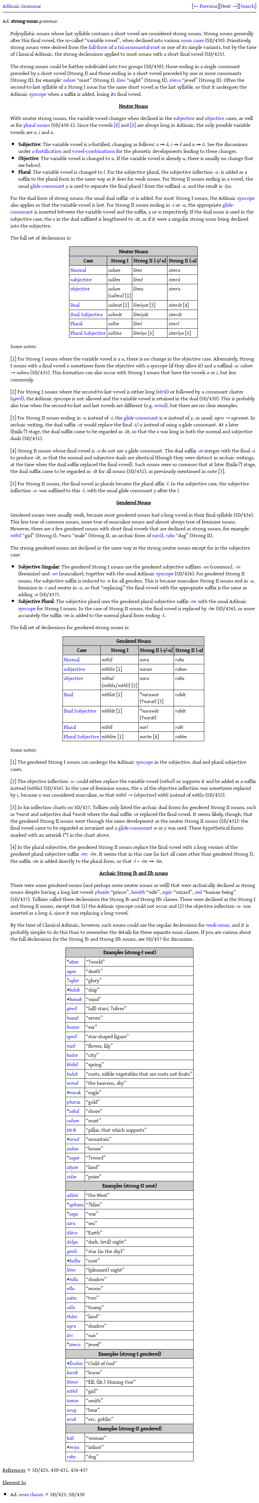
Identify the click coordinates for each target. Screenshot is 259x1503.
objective (214, 118)
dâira (72, 1232)
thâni (72, 1316)
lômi (121, 79)
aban (74, 961)
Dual (74, 304)
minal (160, 405)
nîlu (71, 1288)
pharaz (73, 1101)
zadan (73, 1148)
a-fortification (47, 150)
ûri (70, 1335)
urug (71, 1409)
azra (71, 1223)
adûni (72, 1195)
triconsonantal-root (139, 47)
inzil (71, 1045)
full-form (98, 47)
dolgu (72, 1241)
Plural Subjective (88, 332)
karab (72, 1372)
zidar (72, 1176)
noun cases (192, 40)
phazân (102, 891)
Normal (78, 269)
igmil (17, 398)
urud (74, 1138)
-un (54, 573)
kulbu (74, 1260)
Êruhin (76, 1363)
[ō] (133, 124)
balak (74, 989)
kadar (72, 1054)
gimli (72, 1251)
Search (247, 5)
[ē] (117, 124)
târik (162, 391)
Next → (229, 5)
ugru (71, 1325)
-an (205, 566)
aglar (74, 980)
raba (170, 535)
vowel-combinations (93, 150)
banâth (138, 891)
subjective (183, 118)
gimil (72, 1008)
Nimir (73, 1381)
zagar (74, 1157)
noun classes (31, 1494)
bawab (75, 999)
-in (237, 566)
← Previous (206, 5)
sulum (69, 79)
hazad (73, 1017)
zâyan (72, 1166)
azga (73, 1213)
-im (193, 601)
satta (72, 1297)
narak (75, 1092)
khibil (72, 1064)
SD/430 (77, 1494)
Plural (76, 323)
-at (132, 197)
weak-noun (217, 924)
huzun (73, 1026)
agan (71, 971)
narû (157, 535)
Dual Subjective (86, 314)
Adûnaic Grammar (22, 5)
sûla (71, 1307)
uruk (71, 1418)
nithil (15, 535)
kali (70, 1437)
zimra (175, 79)
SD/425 (58, 1494)
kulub (72, 1073)
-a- (217, 171)
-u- (72, 781)
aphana (76, 1204)
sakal (74, 1110)
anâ (198, 891)
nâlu (73, 1279)
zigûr (167, 891)
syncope (37, 93)
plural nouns (36, 124)
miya (74, 1446)
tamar (73, 1400)
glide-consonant (47, 185)
